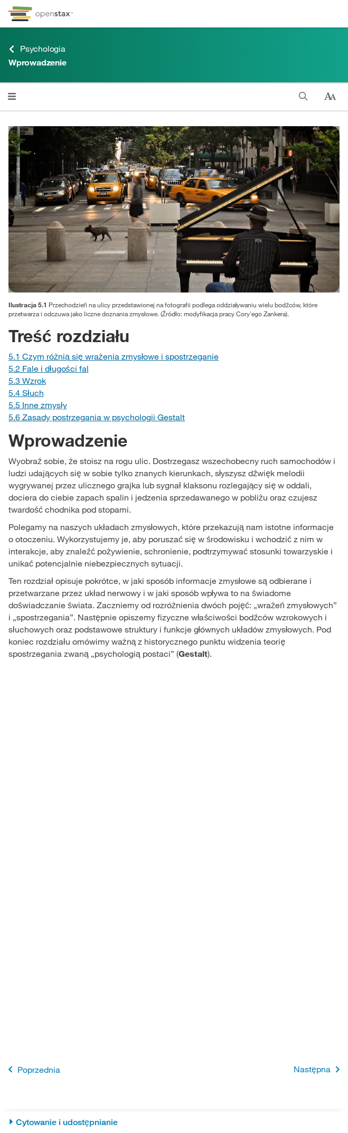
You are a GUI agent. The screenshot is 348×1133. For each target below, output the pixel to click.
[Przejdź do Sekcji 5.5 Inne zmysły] (37, 405)
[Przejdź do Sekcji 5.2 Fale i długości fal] (48, 368)
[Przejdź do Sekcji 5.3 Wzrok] (27, 380)
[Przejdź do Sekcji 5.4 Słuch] (26, 393)
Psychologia (36, 48)
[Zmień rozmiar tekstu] (330, 96)
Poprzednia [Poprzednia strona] (32, 1069)
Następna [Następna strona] (319, 1069)
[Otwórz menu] (12, 96)
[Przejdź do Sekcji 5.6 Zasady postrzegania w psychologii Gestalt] (96, 417)
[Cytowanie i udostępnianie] (174, 1122)
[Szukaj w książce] (303, 96)
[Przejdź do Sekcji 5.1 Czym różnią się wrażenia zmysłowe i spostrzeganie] (113, 356)
